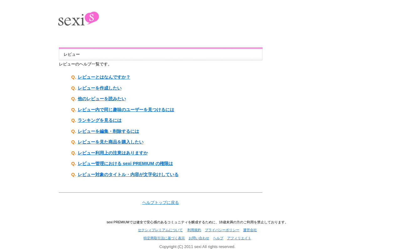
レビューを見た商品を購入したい (110, 141)
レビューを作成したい (100, 88)
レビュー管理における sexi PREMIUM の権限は (125, 163)
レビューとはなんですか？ (104, 77)
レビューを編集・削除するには (108, 131)
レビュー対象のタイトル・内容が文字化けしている (128, 174)
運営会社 (250, 230)
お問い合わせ (199, 238)
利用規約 (194, 230)
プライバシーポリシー (222, 230)
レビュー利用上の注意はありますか (113, 152)
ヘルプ (218, 238)
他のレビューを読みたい (102, 98)
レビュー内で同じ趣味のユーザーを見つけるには (126, 109)
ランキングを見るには (100, 120)
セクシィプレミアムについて (160, 230)
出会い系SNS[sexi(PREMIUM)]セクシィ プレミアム (86, 16)
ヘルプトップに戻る (160, 202)
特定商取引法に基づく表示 (164, 238)
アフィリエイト (239, 238)
